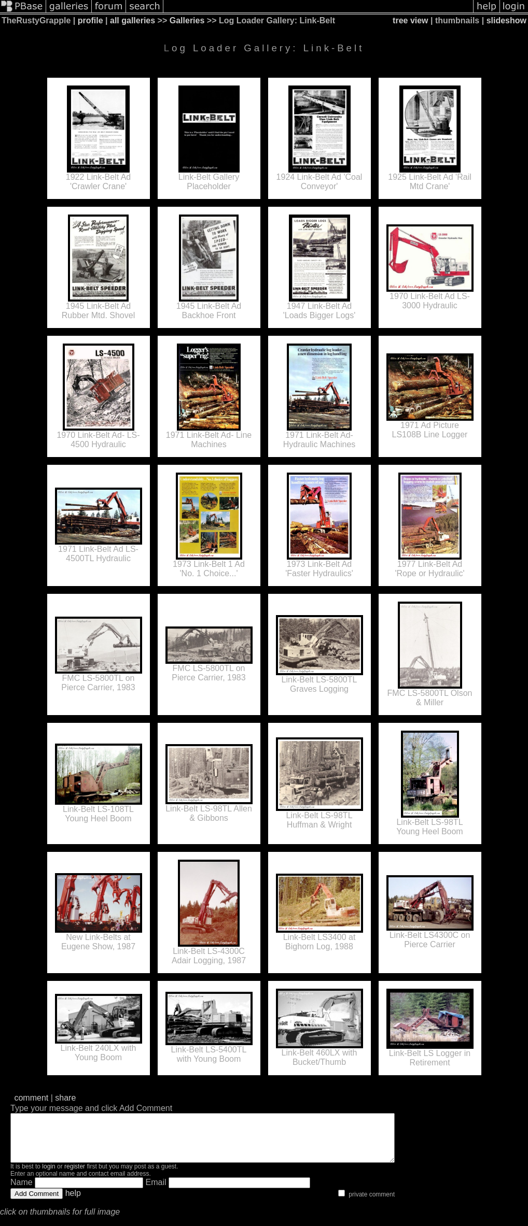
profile (90, 20)
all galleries (132, 20)
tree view (410, 20)
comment (31, 1097)
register (74, 1175)
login (48, 1175)
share (65, 1097)
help (73, 1202)
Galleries (187, 20)
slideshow (506, 20)
